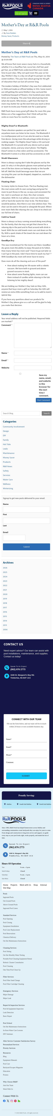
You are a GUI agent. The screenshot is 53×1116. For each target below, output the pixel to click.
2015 (5, 616)
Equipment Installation (11, 926)
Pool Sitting (7, 951)
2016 (5, 612)
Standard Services (9, 915)
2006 (5, 629)
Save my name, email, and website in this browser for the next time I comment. (45, 385)
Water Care (8, 479)
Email (4, 360)
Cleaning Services (9, 948)
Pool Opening (8, 919)
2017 (5, 607)
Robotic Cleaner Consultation (13, 962)
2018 (5, 603)
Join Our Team (8, 1085)
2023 (5, 581)
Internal (43, 885)
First (5, 514)
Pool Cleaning (8, 966)
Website (5, 368)
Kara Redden (11, 33)
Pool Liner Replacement (11, 930)
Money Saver (6, 36)
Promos (5, 1075)
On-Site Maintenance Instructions (14, 941)
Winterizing (8, 488)
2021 (5, 590)
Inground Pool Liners (10, 908)
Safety (6, 471)
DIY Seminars (8, 1034)
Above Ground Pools (10, 905)
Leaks (5, 449)
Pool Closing (7, 922)
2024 (5, 576)
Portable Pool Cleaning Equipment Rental (17, 959)
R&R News (7, 466)
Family (6, 440)
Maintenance (8, 453)
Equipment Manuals (10, 1060)
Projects (14, 885)
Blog (4, 1056)
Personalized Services (11, 1045)
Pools (5, 894)
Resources (7, 1053)
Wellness (6, 484)
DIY (4, 435)
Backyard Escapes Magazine (13, 1067)
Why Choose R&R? (10, 1082)
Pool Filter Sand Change (11, 980)
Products (15, 36)
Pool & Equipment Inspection (13, 1009)
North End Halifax (45, 804)
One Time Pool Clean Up (11, 970)
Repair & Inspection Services (14, 1005)
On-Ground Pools (9, 901)
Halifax (9, 804)
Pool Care (6, 1064)
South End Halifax (25, 804)
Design (6, 431)
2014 (5, 621)
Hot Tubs (7, 444)
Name (5, 353)
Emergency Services (10, 991)
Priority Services (9, 1048)
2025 (5, 572)
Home (5, 885)
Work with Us (25, 885)
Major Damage (8, 995)
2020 (5, 594)
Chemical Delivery (9, 937)
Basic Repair (7, 1016)
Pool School (7, 1023)
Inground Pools (8, 897)
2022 (5, 585)
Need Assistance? (21, 13)
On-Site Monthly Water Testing (14, 955)
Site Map (7, 888)
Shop (35, 885)
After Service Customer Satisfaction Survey (19, 1041)
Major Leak (7, 998)
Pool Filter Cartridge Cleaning (13, 984)
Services (6, 475)
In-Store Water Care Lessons (13, 1030)
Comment (6, 325)
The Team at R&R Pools (21, 57)
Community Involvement (14, 427)
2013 (5, 625)
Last (5, 526)
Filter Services (8, 977)
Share (26, 43)
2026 (5, 568)
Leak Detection (8, 1012)
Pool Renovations (9, 933)
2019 (5, 598)
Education (6, 1071)
